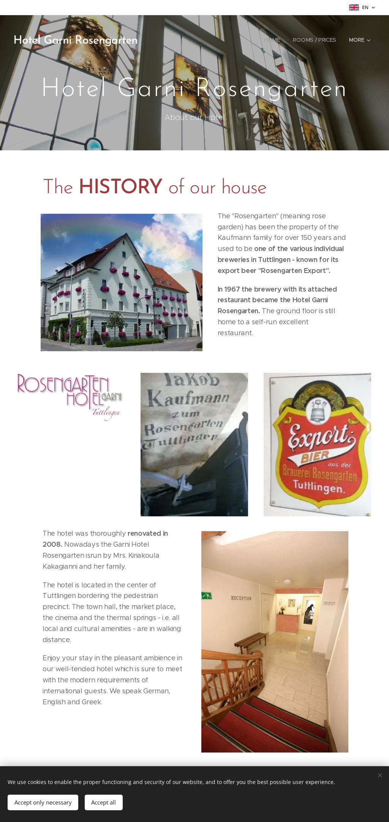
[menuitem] (272, 39)
